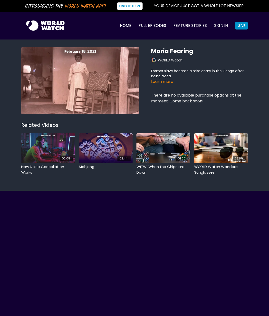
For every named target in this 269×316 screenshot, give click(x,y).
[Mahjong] (106, 167)
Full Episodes (152, 25)
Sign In (221, 25)
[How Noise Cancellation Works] (48, 169)
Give (241, 25)
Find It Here (130, 6)
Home (125, 25)
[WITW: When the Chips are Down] (163, 169)
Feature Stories (190, 25)
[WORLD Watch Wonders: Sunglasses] (221, 169)
